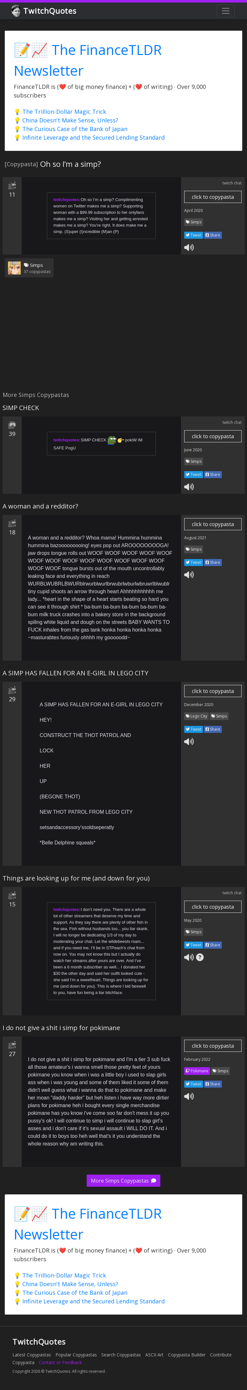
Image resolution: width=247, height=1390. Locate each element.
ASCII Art (154, 1355)
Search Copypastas (121, 1355)
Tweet (193, 235)
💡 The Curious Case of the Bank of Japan (70, 129)
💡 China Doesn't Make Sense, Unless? (66, 120)
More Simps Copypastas (123, 1180)
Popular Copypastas (76, 1355)
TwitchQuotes (44, 11)
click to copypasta (213, 196)
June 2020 (193, 450)
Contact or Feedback (60, 1362)
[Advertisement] (122, 338)
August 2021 (195, 537)
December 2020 (198, 704)
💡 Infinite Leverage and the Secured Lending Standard (89, 137)
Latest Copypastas (31, 1355)
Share (213, 235)
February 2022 (197, 1059)
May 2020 (192, 920)
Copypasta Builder (187, 1355)
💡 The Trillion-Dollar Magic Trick (60, 111)
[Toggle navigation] (226, 10)
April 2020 (193, 210)
